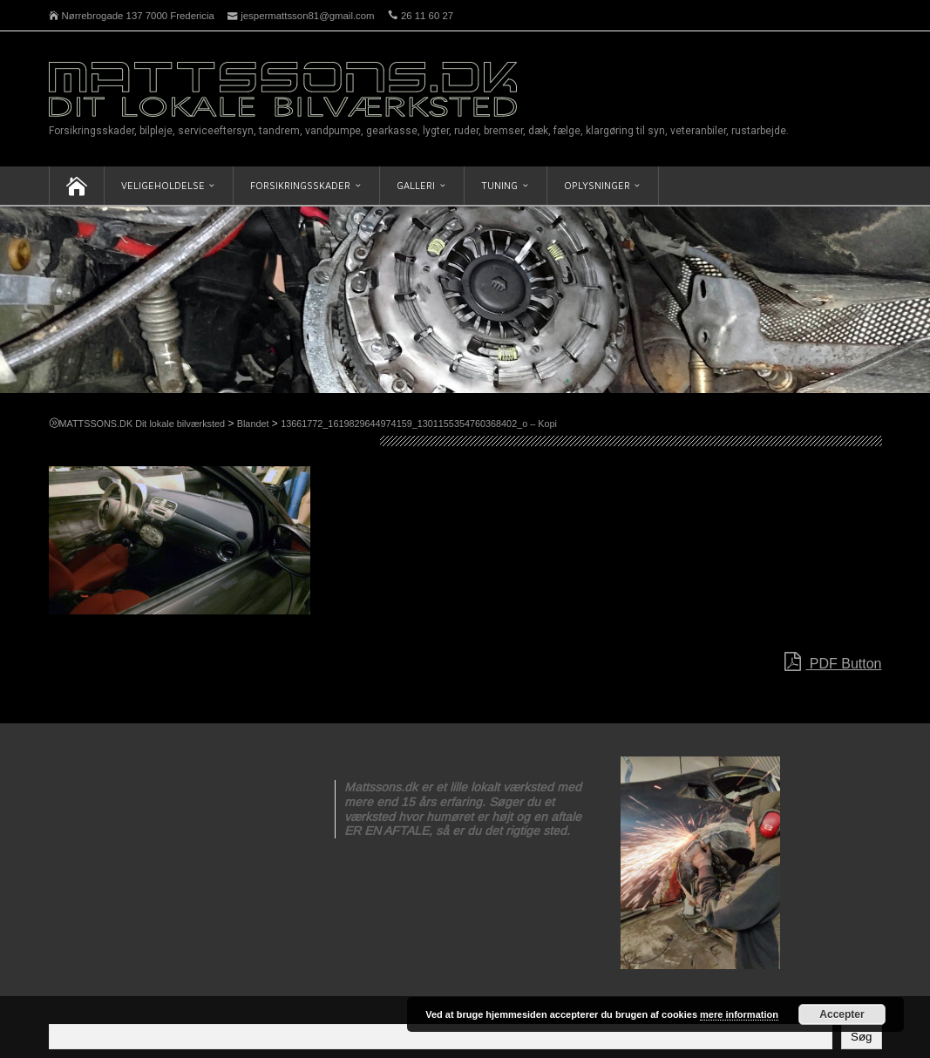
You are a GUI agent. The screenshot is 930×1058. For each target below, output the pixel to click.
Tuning (499, 185)
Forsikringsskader (300, 185)
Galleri (416, 185)
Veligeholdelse (163, 185)
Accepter (841, 1014)
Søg (861, 1036)
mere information (739, 1014)
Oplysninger (597, 185)
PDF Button (832, 662)
